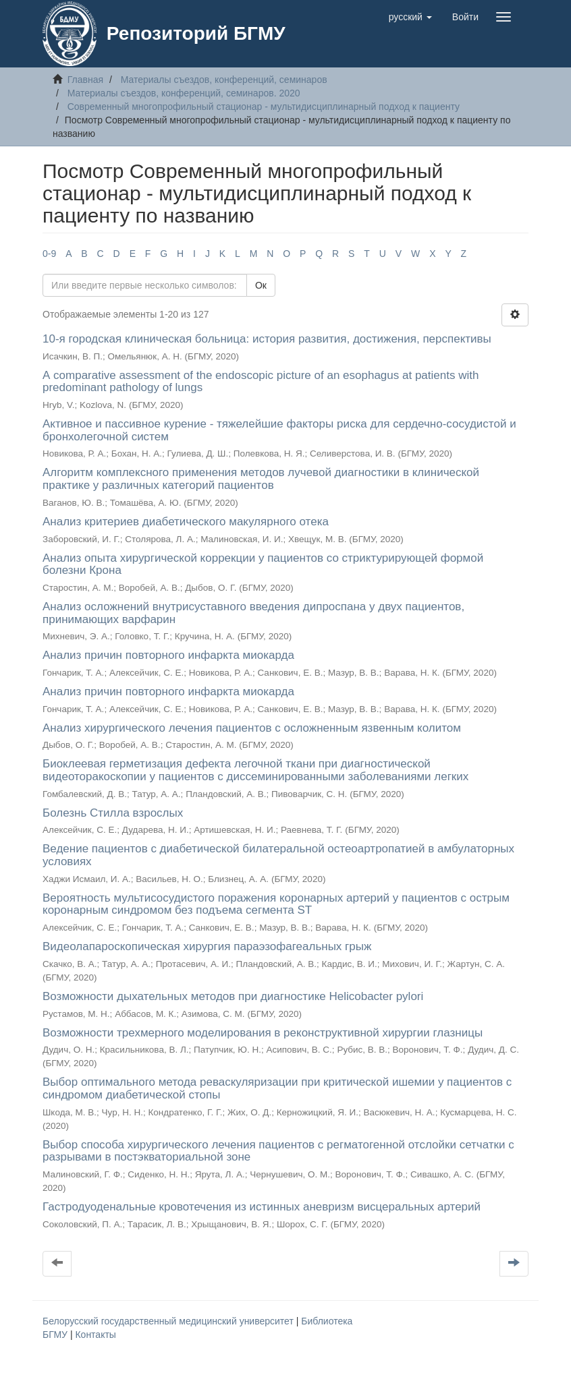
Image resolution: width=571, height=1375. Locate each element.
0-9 (49, 253)
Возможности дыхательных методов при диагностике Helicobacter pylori (233, 996)
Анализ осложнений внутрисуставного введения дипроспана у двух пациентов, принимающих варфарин (253, 613)
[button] (410, 17)
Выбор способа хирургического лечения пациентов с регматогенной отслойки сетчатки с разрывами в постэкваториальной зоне (278, 1151)
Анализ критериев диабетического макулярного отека (186, 521)
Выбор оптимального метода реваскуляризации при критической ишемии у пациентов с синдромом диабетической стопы (277, 1088)
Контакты (95, 1334)
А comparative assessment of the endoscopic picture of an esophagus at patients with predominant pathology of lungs (261, 381)
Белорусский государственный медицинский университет (169, 1321)
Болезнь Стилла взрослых (113, 813)
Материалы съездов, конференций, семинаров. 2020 (183, 93)
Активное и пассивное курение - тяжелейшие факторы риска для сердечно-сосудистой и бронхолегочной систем (279, 430)
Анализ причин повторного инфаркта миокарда (168, 655)
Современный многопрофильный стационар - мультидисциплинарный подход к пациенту (263, 106)
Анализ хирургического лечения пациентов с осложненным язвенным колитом (252, 728)
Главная (85, 79)
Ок (261, 285)
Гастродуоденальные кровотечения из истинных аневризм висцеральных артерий (262, 1206)
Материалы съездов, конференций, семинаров (224, 79)
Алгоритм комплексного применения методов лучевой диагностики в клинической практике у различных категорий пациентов (261, 479)
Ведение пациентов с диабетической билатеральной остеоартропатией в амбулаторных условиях (278, 855)
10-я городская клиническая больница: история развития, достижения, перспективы (267, 338)
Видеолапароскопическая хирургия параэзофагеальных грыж (207, 946)
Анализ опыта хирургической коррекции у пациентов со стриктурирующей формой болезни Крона (263, 564)
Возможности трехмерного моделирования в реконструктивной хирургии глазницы (263, 1032)
